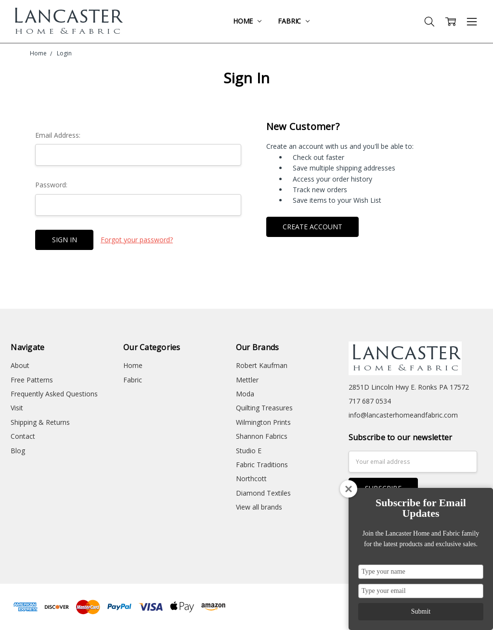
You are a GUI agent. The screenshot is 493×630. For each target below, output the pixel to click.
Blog (18, 450)
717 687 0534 (370, 401)
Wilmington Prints (263, 422)
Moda (245, 393)
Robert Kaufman (261, 365)
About (20, 365)
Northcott (251, 478)
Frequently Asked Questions (54, 393)
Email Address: (57, 135)
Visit (17, 407)
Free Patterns (32, 379)
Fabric (294, 21)
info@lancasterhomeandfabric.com (403, 415)
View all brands (259, 507)
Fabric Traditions (262, 464)
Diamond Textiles (263, 493)
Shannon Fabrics (261, 436)
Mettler (247, 379)
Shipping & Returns (40, 422)
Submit (420, 611)
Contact (23, 436)
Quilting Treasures (264, 407)
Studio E (248, 450)
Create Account (312, 226)
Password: (51, 184)
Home (247, 21)
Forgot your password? (137, 239)
